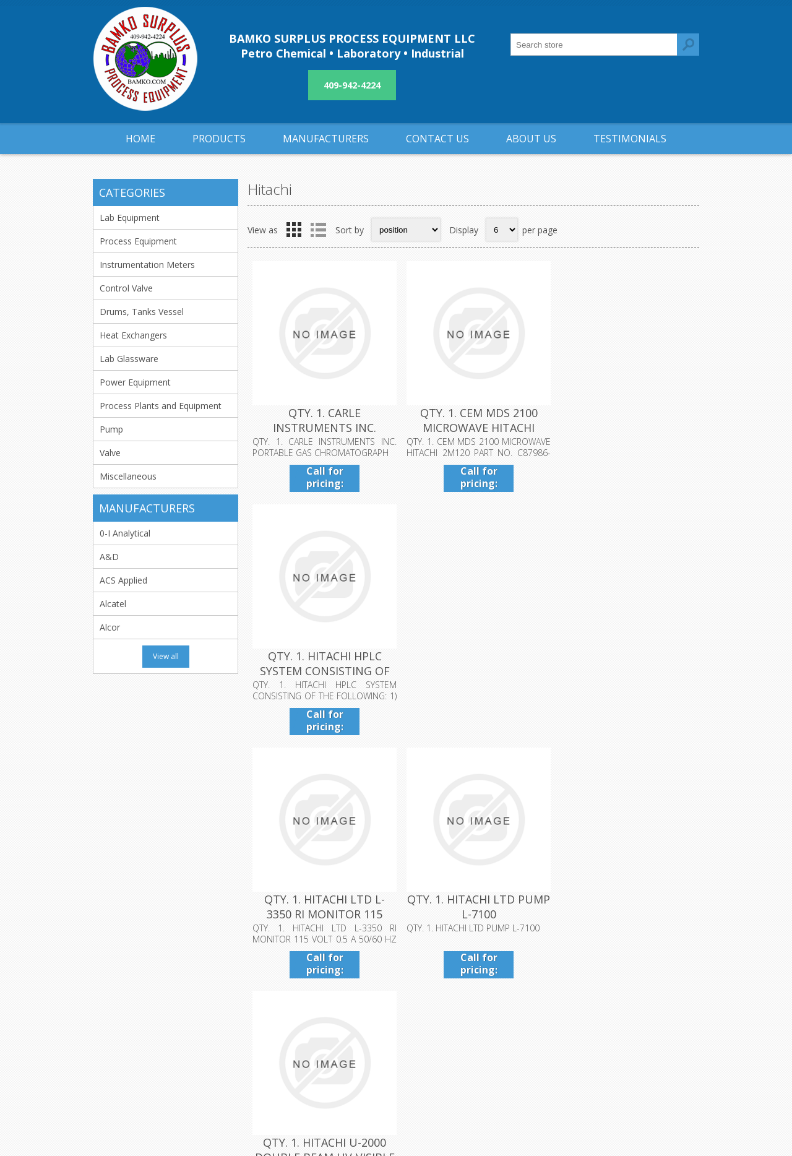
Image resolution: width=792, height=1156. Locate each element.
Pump (111, 429)
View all (166, 656)
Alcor (110, 627)
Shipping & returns (340, 987)
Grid (294, 229)
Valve (110, 453)
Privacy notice (331, 1008)
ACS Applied (123, 580)
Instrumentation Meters (147, 264)
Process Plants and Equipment (161, 406)
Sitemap (520, 1008)
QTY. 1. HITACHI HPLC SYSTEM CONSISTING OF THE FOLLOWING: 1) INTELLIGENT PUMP (624, 432)
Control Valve (126, 288)
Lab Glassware (129, 358)
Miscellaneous (128, 476)
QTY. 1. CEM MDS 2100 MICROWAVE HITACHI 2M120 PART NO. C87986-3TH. (473, 432)
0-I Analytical (125, 533)
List (318, 229)
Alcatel (113, 604)
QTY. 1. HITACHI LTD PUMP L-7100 (473, 658)
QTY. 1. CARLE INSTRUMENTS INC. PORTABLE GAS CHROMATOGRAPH (322, 432)
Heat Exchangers (133, 335)
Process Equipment (138, 241)
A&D (109, 557)
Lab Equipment (130, 217)
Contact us (526, 987)
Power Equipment (135, 382)
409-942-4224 (352, 85)
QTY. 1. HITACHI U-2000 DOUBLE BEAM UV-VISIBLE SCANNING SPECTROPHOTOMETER (624, 672)
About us (322, 1028)
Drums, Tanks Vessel (142, 311)
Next (686, 759)
